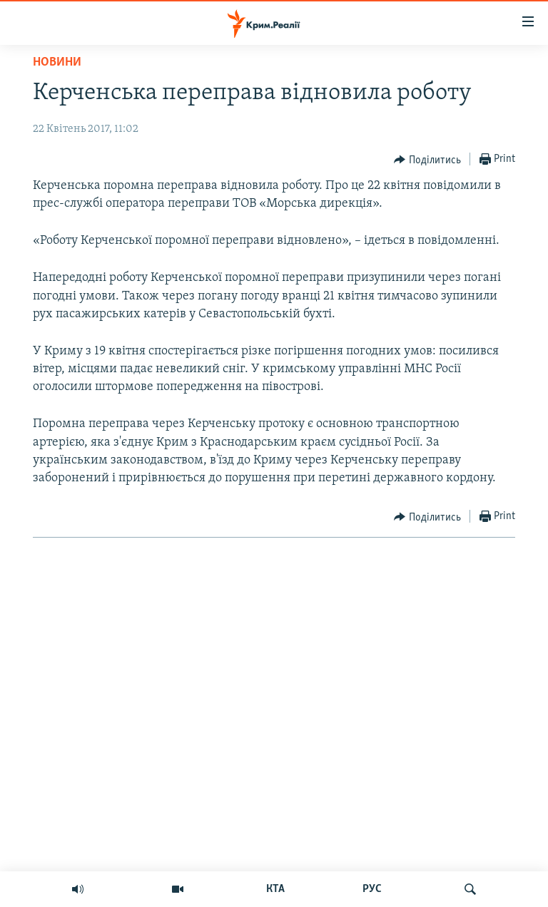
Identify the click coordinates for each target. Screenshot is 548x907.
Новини (57, 62)
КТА (275, 889)
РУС (372, 889)
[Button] (427, 160)
